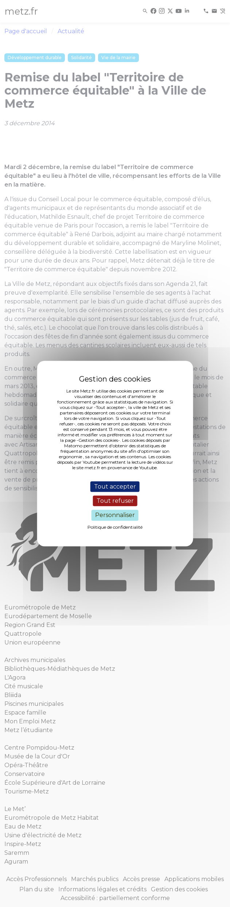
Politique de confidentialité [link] (115, 527)
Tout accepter (115, 486)
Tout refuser (115, 500)
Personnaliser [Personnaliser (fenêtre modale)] (115, 515)
